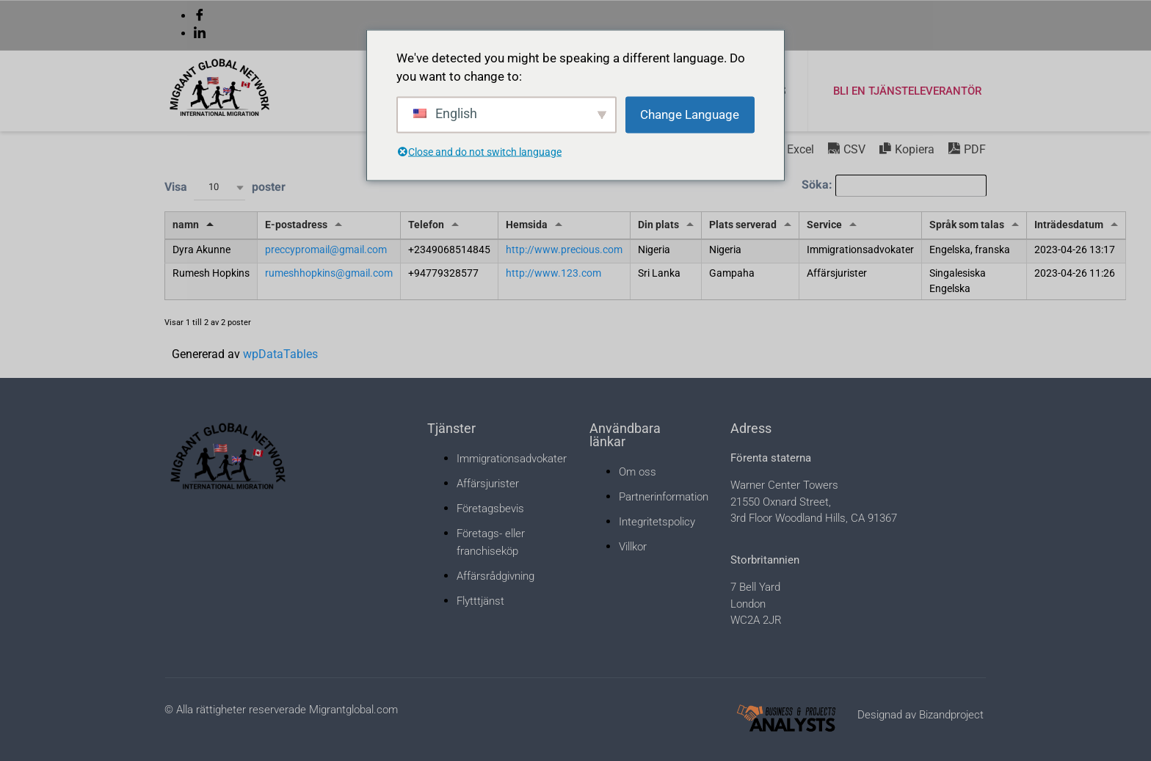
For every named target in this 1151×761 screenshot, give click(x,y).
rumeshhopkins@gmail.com (329, 273)
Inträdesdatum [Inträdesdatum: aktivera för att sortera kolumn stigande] (1068, 225)
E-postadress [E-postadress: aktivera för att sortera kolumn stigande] (296, 225)
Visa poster (225, 187)
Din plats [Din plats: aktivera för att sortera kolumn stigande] (658, 225)
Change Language (689, 113)
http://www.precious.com (564, 250)
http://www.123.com (553, 273)
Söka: (894, 186)
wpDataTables (280, 354)
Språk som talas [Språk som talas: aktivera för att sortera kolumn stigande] (966, 225)
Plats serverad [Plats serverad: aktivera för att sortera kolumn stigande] (743, 225)
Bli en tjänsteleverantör (907, 91)
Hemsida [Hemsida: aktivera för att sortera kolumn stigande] (527, 225)
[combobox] (219, 187)
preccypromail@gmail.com (326, 250)
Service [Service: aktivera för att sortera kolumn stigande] (824, 225)
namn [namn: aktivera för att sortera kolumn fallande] (186, 225)
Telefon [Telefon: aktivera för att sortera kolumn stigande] (426, 225)
